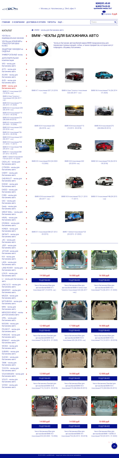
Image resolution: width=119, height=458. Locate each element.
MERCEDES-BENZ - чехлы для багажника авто (12, 313)
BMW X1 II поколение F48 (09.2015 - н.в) (12, 148)
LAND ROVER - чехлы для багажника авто (12, 269)
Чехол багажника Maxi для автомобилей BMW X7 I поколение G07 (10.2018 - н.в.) (44, 287)
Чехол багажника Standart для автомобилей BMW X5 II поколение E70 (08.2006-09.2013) (104, 386)
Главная (6, 22)
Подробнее (44, 280)
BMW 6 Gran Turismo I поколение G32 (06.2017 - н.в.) (12, 98)
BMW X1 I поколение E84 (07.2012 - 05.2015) (12, 153)
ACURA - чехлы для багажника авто (10, 76)
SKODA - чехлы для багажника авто (10, 347)
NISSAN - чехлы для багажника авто (10, 325)
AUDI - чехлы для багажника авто (9, 81)
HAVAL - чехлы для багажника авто (9, 219)
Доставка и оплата (36, 22)
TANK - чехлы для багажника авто (9, 364)
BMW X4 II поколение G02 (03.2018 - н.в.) (12, 128)
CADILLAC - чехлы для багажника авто (11, 163)
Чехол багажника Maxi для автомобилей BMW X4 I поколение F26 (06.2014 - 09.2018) (74, 433)
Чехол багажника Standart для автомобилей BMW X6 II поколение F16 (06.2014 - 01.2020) (45, 338)
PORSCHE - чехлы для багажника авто (11, 336)
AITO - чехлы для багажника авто (9, 70)
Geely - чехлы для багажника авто (9, 207)
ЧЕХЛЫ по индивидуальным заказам (13, 37)
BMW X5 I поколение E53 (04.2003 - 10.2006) (12, 123)
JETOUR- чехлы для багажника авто (10, 252)
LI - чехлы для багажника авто (12, 280)
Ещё (60, 22)
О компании (18, 22)
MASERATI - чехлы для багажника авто (11, 291)
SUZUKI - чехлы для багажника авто (10, 358)
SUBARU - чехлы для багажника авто (10, 352)
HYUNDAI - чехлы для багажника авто (10, 224)
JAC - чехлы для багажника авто (9, 241)
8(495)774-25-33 (103, 6)
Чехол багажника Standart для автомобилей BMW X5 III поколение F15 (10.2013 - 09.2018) (45, 386)
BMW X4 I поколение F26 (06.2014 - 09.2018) (12, 133)
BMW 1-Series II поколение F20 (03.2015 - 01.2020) (13, 158)
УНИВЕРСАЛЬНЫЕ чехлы (12, 55)
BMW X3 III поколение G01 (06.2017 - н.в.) (12, 138)
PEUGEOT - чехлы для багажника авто (11, 330)
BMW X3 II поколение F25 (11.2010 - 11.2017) (12, 143)
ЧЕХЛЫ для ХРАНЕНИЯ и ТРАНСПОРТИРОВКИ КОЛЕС (12, 43)
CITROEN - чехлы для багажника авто (10, 168)
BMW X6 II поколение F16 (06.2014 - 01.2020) (12, 104)
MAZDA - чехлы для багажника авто (10, 297)
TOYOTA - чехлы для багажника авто (10, 369)
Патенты (51, 22)
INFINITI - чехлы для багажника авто (10, 235)
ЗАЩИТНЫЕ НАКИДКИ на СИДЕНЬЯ (12, 50)
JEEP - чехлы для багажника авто (9, 246)
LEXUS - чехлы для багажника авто (9, 274)
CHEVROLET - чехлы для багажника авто (12, 179)
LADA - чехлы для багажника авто (9, 263)
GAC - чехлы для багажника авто (9, 202)
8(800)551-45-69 (103, 3)
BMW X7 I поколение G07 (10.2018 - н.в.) (12, 92)
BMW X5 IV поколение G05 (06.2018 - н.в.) (13, 109)
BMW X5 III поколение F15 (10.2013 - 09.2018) (12, 114)
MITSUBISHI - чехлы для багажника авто (12, 302)
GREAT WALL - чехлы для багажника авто (12, 213)
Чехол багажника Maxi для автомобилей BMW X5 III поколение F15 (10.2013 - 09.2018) (104, 338)
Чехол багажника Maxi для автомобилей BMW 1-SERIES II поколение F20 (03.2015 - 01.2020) (104, 433)
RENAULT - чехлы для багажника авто (10, 341)
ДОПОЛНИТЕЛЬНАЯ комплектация (10, 59)
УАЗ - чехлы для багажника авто (9, 65)
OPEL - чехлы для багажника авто (9, 319)
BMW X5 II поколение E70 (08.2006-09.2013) (12, 118)
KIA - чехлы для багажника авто (9, 258)
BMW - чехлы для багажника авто (9, 87)
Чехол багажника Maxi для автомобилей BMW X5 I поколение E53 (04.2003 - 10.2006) (45, 433)
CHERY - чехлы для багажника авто (9, 174)
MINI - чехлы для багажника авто (9, 308)
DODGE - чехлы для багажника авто (10, 185)
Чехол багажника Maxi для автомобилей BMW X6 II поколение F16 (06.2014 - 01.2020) (104, 287)
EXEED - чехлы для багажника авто (9, 191)
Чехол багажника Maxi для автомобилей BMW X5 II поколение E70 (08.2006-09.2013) (74, 386)
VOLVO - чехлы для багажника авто (10, 380)
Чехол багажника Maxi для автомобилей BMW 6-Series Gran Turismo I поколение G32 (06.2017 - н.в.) (74, 288)
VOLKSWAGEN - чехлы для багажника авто (13, 375)
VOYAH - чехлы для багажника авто (10, 386)
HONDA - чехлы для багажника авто (10, 230)
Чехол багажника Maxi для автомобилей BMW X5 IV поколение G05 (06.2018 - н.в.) (74, 338)
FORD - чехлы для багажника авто (9, 196)
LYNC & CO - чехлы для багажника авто (11, 285)
